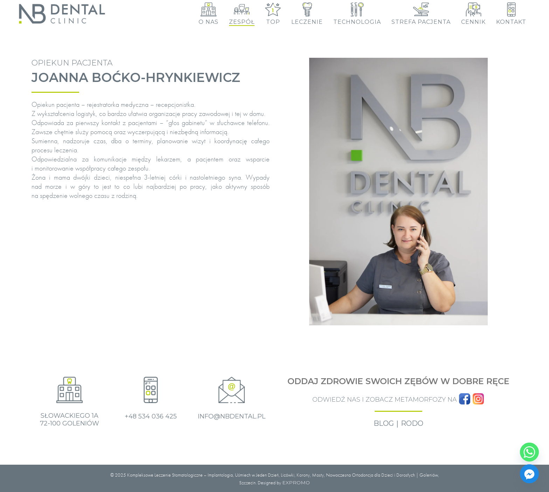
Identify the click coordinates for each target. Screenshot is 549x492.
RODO (412, 423)
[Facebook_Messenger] (529, 473)
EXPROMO (296, 482)
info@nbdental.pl (231, 416)
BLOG (384, 423)
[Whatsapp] (529, 452)
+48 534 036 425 (151, 416)
